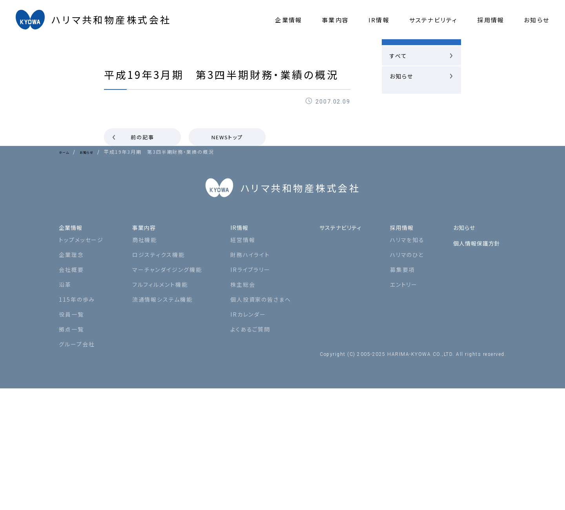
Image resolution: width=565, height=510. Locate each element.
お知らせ (95, 151)
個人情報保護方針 (475, 361)
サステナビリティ (336, 345)
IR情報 (235, 345)
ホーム (67, 151)
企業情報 (73, 345)
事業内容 (143, 345)
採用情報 (400, 345)
